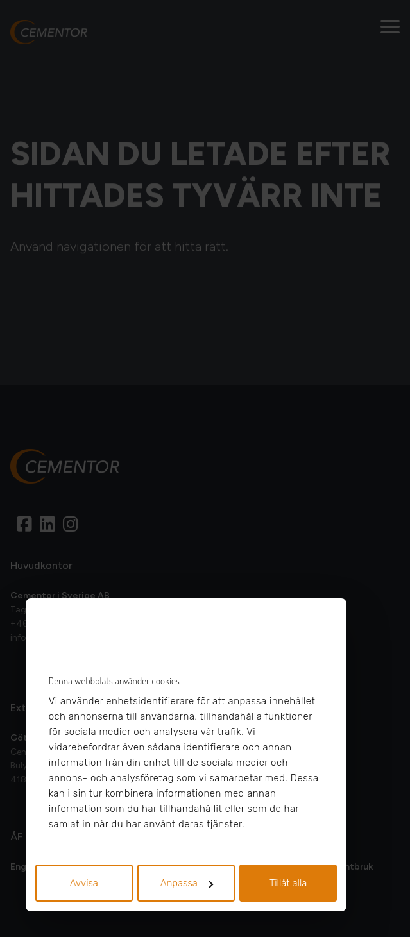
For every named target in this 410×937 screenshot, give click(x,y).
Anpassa (186, 883)
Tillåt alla (288, 883)
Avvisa (84, 883)
